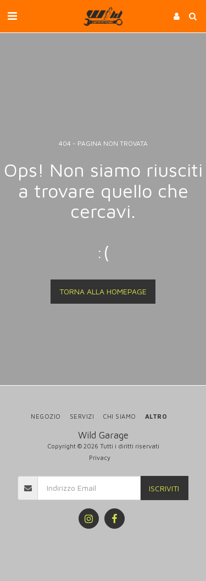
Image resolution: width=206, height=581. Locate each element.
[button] (12, 16)
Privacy (99, 457)
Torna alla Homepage (103, 291)
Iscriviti (164, 488)
